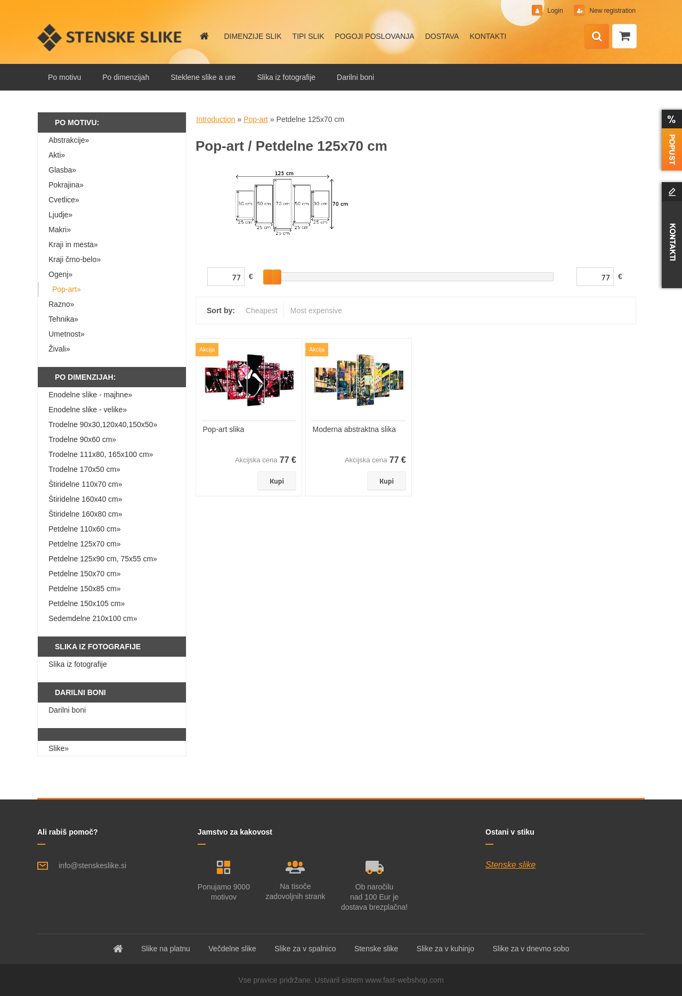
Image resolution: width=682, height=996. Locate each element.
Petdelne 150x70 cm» (84, 573)
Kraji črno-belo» (74, 259)
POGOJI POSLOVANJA (375, 36)
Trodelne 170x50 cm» (84, 469)
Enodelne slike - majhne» (90, 394)
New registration (612, 10)
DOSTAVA (442, 36)
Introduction (215, 119)
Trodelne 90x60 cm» (82, 439)
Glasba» (62, 170)
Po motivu (64, 77)
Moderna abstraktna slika (354, 429)
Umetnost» (66, 334)
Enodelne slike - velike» (87, 409)
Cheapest (262, 310)
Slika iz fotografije (286, 77)
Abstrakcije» (68, 140)
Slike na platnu (165, 948)
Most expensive (316, 310)
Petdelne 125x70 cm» (84, 544)
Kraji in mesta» (73, 244)
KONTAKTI (487, 36)
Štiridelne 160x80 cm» (85, 514)
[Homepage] (203, 36)
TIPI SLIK (308, 36)
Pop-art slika (224, 429)
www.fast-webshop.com (405, 980)
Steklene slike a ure (203, 77)
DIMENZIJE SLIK (252, 36)
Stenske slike (510, 864)
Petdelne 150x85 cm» (84, 588)
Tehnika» (63, 319)
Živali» (59, 349)
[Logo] (110, 37)
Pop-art (255, 119)
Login (555, 10)
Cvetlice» (63, 199)
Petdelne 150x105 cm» (86, 603)
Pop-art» (66, 289)
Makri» (59, 229)
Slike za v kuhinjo (445, 948)
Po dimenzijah (125, 77)
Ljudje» (60, 214)
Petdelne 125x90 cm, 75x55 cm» (102, 558)
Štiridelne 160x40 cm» (85, 499)
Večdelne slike (232, 948)
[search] (596, 37)
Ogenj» (60, 274)
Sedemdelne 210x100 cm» (92, 618)
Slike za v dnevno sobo (530, 948)
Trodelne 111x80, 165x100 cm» (100, 454)
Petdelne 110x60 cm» (84, 529)
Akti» (56, 155)
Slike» (58, 748)
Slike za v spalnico (305, 948)
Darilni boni (355, 77)
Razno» (61, 304)
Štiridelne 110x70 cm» (85, 484)
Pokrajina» (66, 185)
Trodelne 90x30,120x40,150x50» (102, 424)
